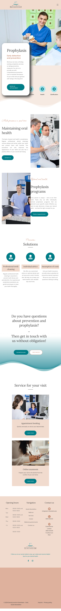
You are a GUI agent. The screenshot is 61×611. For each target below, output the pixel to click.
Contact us (8, 157)
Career (31, 521)
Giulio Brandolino (31, 511)
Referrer (31, 515)
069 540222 (36, 352)
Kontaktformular (21, 352)
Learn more (30, 435)
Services (31, 518)
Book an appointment (14, 87)
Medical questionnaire (31, 524)
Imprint (40, 605)
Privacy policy (48, 605)
